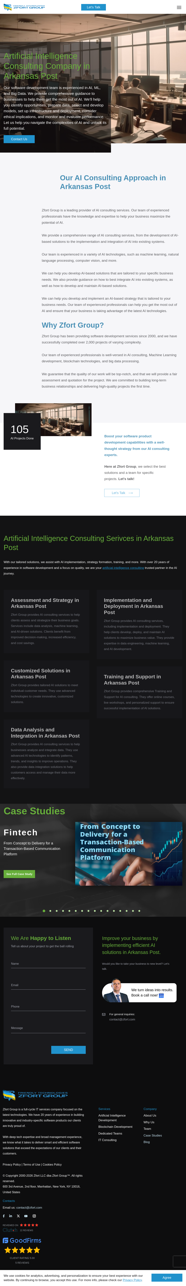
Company (150, 1109)
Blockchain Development (115, 1127)
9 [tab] (95, 911)
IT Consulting (107, 1140)
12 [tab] (114, 911)
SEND (68, 1050)
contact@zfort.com (122, 1019)
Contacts (9, 1201)
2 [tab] (50, 911)
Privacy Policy (132, 1280)
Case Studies (152, 1135)
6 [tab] (76, 911)
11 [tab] (107, 911)
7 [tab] (82, 911)
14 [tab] (127, 911)
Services (104, 1109)
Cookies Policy (52, 1164)
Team (147, 1129)
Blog (146, 1142)
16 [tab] (139, 911)
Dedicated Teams (110, 1133)
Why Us (148, 1122)
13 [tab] (120, 911)
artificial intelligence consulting (123, 568)
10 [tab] (101, 911)
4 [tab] (63, 911)
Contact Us (19, 139)
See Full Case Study (19, 873)
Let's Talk (93, 7)
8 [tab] (88, 911)
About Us (149, 1115)
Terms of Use (31, 1164)
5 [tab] (69, 911)
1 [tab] (44, 911)
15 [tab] (133, 911)
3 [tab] (57, 911)
